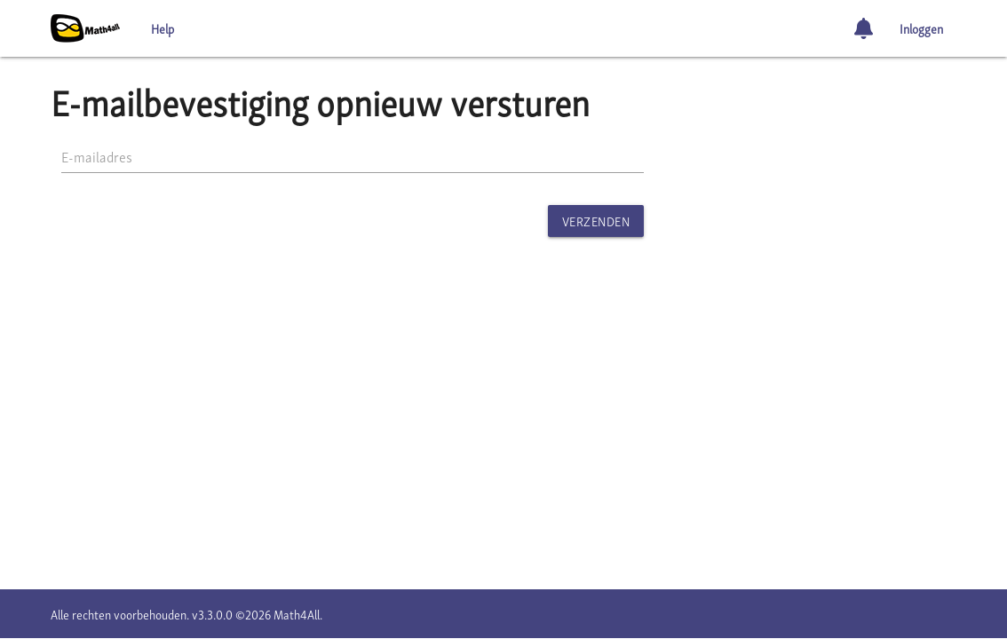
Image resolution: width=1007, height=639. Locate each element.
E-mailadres (96, 156)
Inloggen (921, 28)
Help (162, 28)
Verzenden (596, 220)
